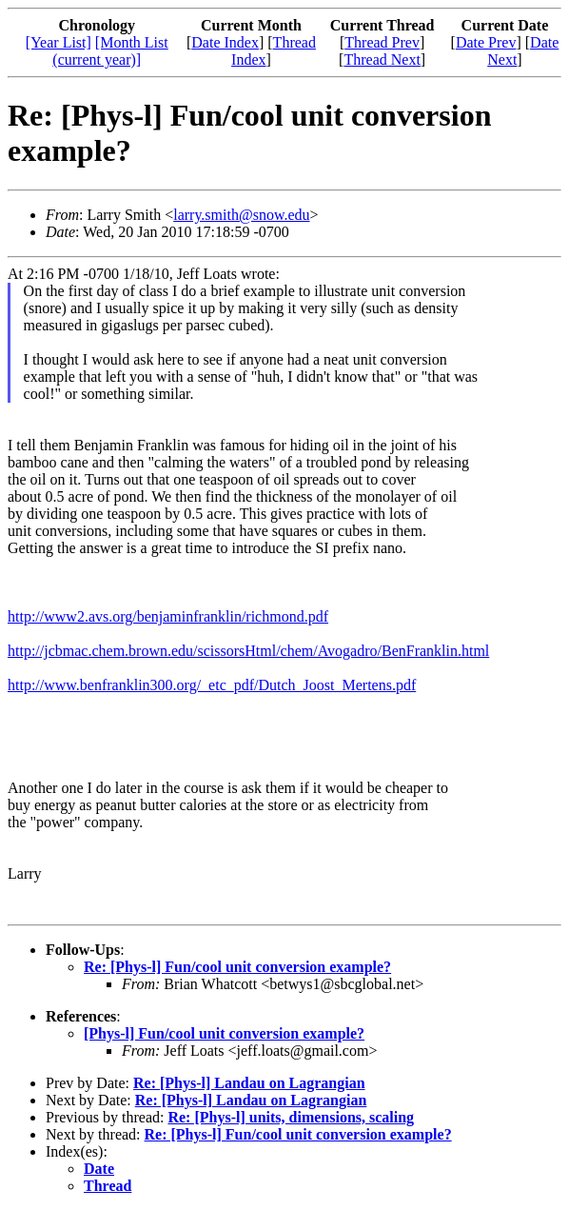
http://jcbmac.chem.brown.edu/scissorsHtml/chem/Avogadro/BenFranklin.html (248, 651)
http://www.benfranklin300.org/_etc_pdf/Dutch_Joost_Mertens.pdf (212, 685)
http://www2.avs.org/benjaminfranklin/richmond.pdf (168, 616)
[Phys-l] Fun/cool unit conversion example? (224, 1033)
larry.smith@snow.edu (241, 215)
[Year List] (58, 42)
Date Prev (486, 42)
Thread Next (381, 59)
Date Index (225, 42)
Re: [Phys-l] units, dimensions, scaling (290, 1117)
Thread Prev (382, 42)
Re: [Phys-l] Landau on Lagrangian (249, 1083)
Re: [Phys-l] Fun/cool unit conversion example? (237, 967)
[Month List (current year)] (109, 51)
